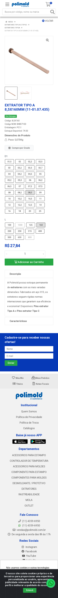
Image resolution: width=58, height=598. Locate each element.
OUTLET (29, 505)
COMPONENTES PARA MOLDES (29, 477)
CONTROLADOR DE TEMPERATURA (29, 460)
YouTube (29, 555)
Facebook (29, 551)
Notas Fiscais (40, 384)
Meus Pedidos (40, 378)
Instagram (29, 547)
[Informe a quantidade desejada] (25, 254)
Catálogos (29, 428)
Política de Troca (29, 422)
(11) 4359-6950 (29, 525)
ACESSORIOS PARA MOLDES (29, 466)
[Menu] (7, 4)
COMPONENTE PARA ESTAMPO (29, 472)
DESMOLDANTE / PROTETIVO (29, 483)
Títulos (17, 384)
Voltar (47, 20)
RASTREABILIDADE (29, 494)
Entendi (29, 590)
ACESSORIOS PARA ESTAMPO (29, 455)
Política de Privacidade (29, 417)
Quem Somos (29, 411)
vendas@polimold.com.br (29, 529)
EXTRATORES (29, 488)
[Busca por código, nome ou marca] (26, 12)
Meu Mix (18, 378)
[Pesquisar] (52, 12)
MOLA (29, 500)
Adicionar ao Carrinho (29, 262)
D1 (6, 156)
